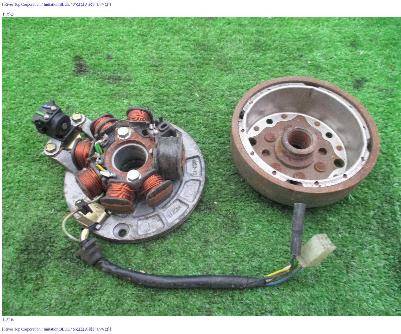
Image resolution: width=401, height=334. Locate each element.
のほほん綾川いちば (91, 4)
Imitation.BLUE (57, 4)
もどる (8, 14)
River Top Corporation (22, 4)
